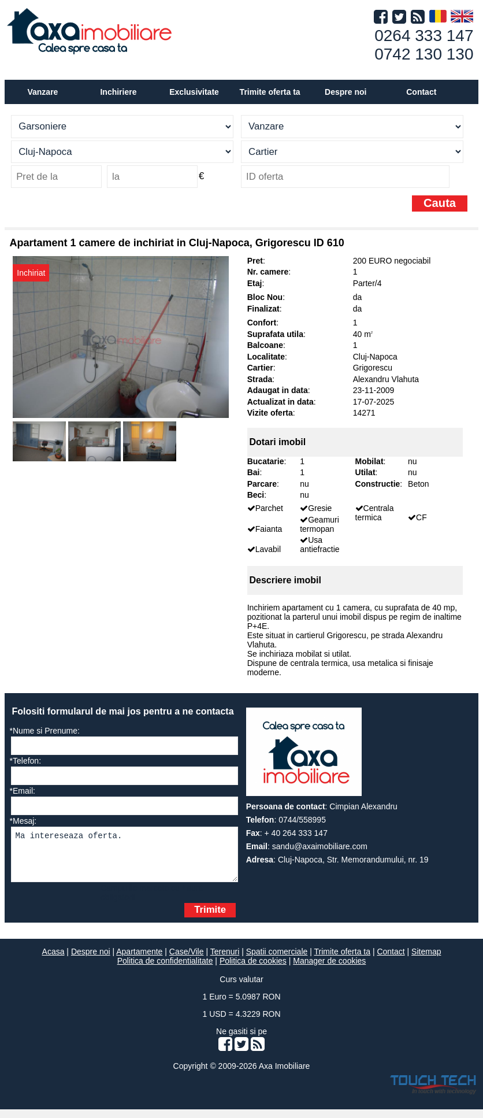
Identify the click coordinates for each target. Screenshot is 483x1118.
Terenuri (225, 960)
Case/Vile (186, 960)
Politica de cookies (253, 969)
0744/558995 (302, 819)
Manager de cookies (329, 969)
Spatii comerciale (277, 960)
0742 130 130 (423, 54)
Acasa (53, 960)
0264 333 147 (423, 36)
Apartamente (139, 960)
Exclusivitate (194, 92)
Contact (421, 92)
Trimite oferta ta (270, 92)
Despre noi (90, 960)
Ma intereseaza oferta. (124, 859)
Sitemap (426, 960)
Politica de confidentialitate (165, 969)
